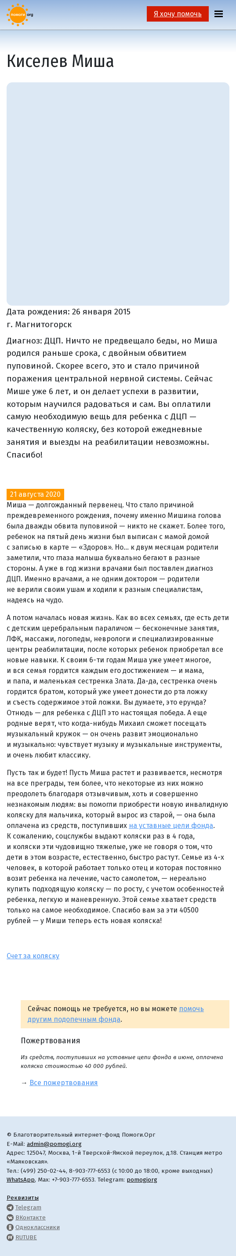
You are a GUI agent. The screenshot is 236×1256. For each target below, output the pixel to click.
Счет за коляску (33, 956)
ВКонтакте (30, 1217)
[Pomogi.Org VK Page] (10, 1217)
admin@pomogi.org (54, 1144)
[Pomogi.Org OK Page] (10, 1227)
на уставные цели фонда (171, 825)
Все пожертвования (63, 1083)
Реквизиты (23, 1197)
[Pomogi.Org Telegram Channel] (10, 1207)
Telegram (28, 1207)
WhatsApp (21, 1179)
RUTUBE (26, 1237)
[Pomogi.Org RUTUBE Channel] (10, 1237)
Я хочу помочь (178, 14)
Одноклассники (37, 1227)
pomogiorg (142, 1179)
